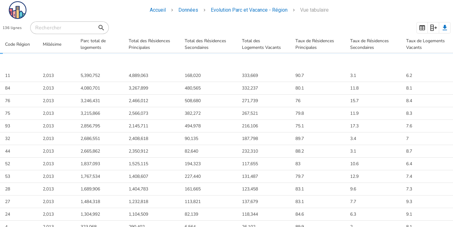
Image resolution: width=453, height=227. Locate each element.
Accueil (158, 10)
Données (188, 10)
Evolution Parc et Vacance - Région (249, 10)
